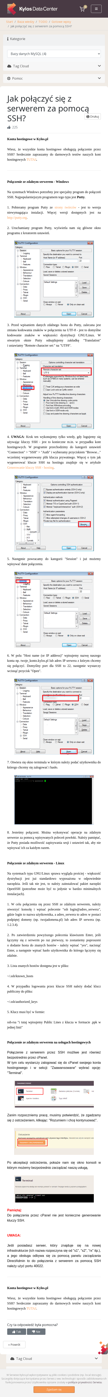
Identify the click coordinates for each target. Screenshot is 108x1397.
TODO (42, 22)
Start (9, 22)
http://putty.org (17, 217)
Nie (36, 1332)
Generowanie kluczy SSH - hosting (30, 467)
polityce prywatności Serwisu (85, 1382)
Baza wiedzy (25, 22)
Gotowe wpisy (61, 22)
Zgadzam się (54, 1389)
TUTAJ (31, 159)
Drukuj (92, 116)
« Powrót (14, 1345)
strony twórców (65, 207)
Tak (16, 1332)
